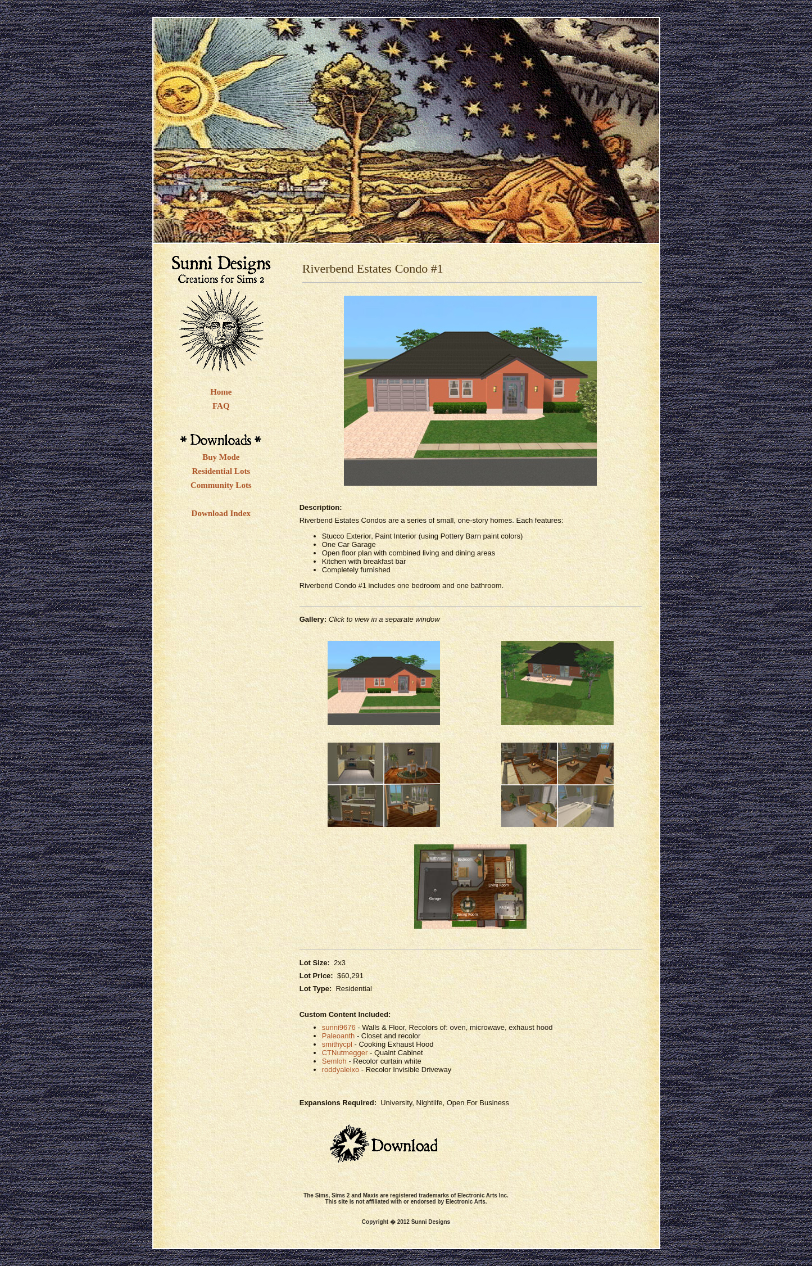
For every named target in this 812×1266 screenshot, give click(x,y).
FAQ (221, 405)
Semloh (334, 1061)
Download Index (221, 513)
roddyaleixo (341, 1069)
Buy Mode (220, 457)
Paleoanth (338, 1036)
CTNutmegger (345, 1052)
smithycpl (337, 1044)
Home (221, 391)
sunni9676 (339, 1027)
